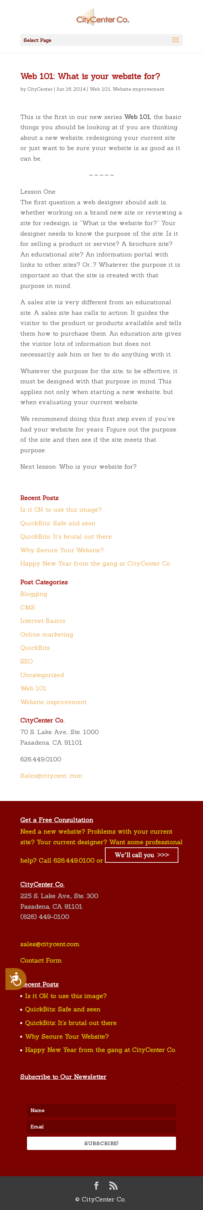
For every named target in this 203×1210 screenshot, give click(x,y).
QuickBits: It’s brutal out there (66, 536)
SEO (26, 661)
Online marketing (46, 634)
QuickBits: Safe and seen (57, 523)
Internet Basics (42, 621)
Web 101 (100, 89)
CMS (27, 607)
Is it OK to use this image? (61, 509)
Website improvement (138, 89)
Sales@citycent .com (51, 775)
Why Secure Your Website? (62, 550)
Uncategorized (42, 675)
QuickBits (35, 648)
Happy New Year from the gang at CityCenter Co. (95, 563)
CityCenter (40, 89)
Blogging (33, 594)
